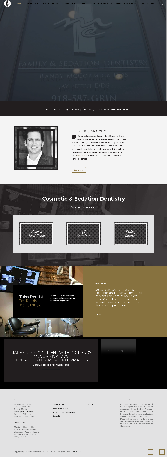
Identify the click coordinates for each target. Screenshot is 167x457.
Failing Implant (58, 405)
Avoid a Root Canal (60, 408)
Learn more (98, 314)
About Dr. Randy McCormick (64, 412)
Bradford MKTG (74, 451)
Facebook (89, 404)
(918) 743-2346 (26, 411)
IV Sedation (82, 156)
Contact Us (57, 416)
